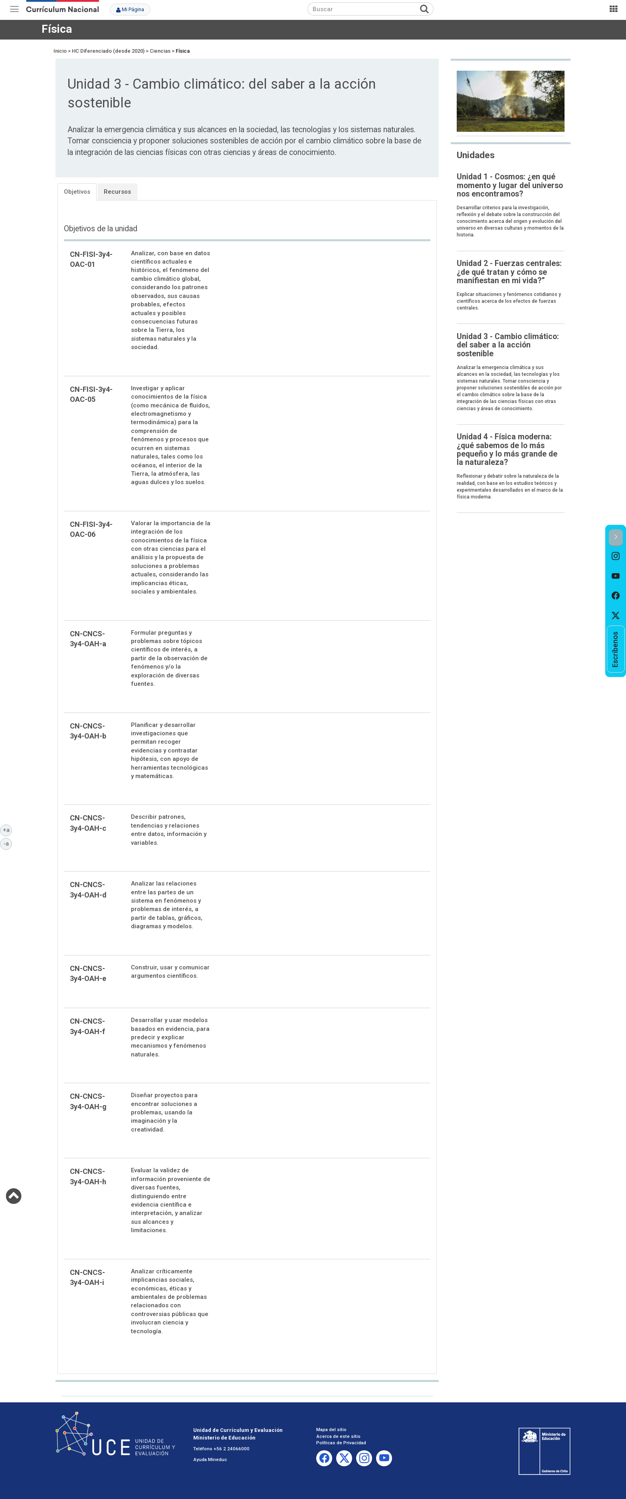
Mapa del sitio (331, 1429)
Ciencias (160, 51)
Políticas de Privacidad (341, 1442)
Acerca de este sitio (338, 1436)
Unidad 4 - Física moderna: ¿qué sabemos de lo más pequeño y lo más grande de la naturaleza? (507, 449)
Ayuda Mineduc (210, 1459)
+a (7, 830)
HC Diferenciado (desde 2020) (108, 51)
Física (57, 29)
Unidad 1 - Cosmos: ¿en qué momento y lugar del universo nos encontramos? (510, 185)
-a (7, 843)
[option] (616, 556)
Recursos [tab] (117, 191)
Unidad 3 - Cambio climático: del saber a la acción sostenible (508, 345)
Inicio (60, 51)
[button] (616, 537)
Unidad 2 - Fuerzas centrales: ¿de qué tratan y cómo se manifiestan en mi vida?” (509, 272)
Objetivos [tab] (77, 191)
